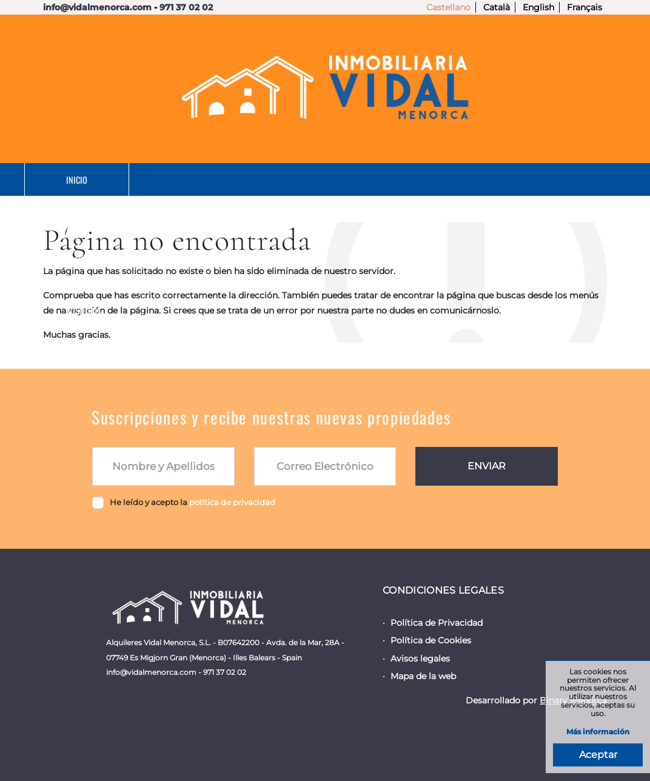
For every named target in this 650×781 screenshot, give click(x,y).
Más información (597, 732)
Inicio (96, 179)
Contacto (337, 212)
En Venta (207, 179)
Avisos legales (420, 658)
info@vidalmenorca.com (97, 7)
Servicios (451, 179)
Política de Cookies (430, 640)
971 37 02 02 (186, 7)
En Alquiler (328, 179)
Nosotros (571, 179)
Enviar (486, 466)
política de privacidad (232, 502)
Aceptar (598, 754)
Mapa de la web (423, 676)
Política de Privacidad (436, 622)
